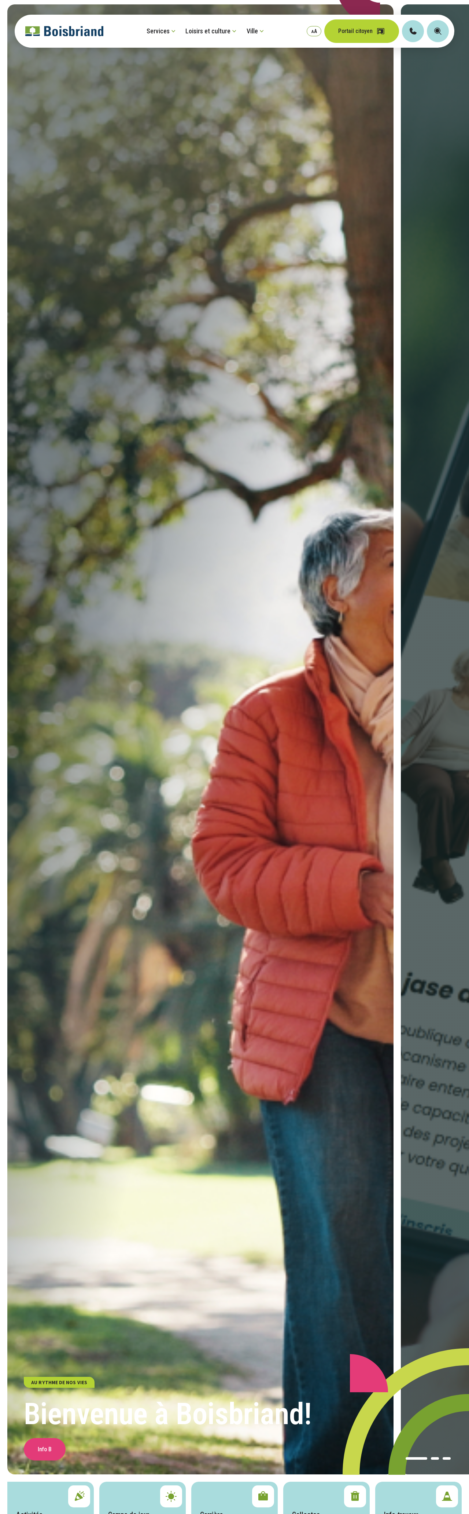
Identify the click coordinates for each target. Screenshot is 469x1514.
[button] (416, 1458)
